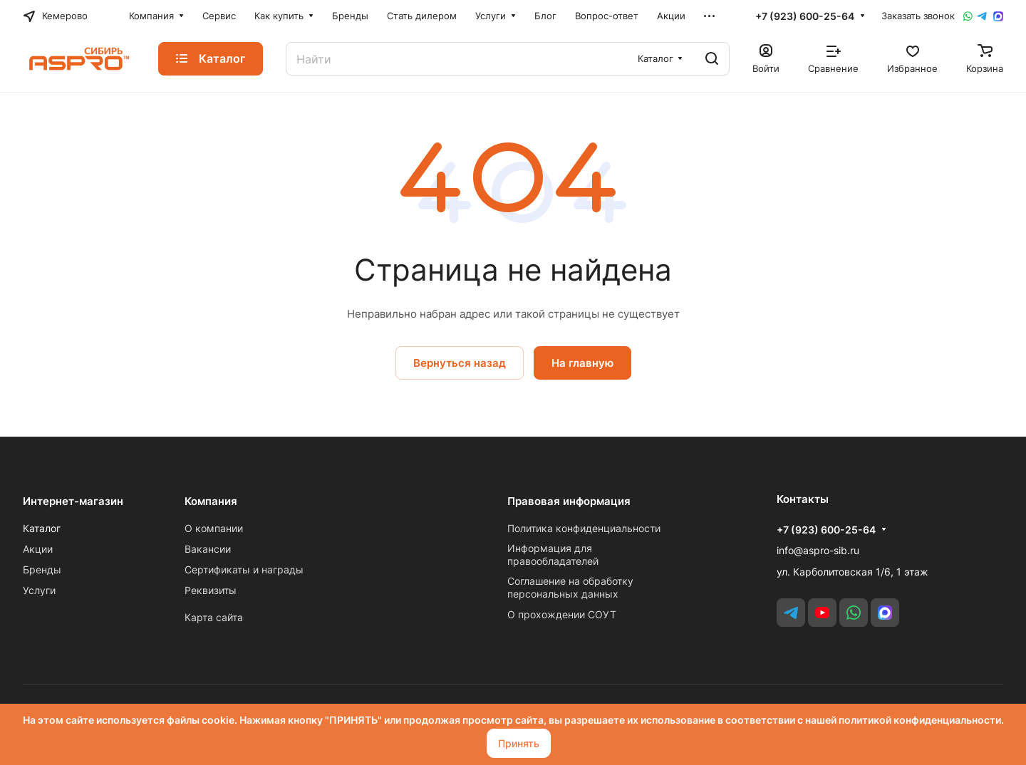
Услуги (39, 590)
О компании (214, 528)
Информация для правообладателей (552, 554)
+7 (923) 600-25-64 (804, 16)
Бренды (42, 569)
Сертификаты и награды (244, 569)
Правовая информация (569, 501)
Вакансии (208, 549)
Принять (518, 743)
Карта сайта (214, 617)
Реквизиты (211, 590)
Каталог (42, 528)
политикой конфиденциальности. (921, 720)
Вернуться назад (459, 363)
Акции (38, 549)
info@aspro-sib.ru (818, 550)
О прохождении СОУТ (561, 614)
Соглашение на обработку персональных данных (570, 587)
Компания (211, 501)
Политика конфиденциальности (583, 528)
